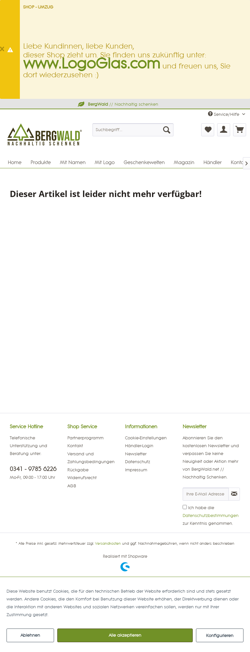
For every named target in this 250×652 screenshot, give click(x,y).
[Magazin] (184, 162)
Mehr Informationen (70, 615)
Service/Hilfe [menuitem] (224, 114)
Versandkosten (108, 544)
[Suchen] (167, 129)
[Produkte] (40, 162)
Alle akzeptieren (125, 635)
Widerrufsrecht (82, 478)
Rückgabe (78, 470)
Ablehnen (30, 635)
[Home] (14, 162)
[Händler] (212, 162)
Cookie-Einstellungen (146, 438)
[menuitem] (133, 129)
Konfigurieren (219, 635)
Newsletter (135, 454)
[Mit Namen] (72, 162)
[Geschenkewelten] (144, 162)
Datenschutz (137, 462)
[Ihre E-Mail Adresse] (206, 494)
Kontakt (75, 446)
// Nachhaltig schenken (117, 104)
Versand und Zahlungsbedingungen (91, 458)
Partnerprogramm (85, 438)
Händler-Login (139, 446)
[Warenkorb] (239, 129)
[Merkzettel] (207, 129)
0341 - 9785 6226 (33, 469)
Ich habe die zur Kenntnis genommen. (211, 516)
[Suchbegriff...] (133, 129)
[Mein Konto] (223, 129)
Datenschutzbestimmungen (211, 515)
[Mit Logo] (104, 162)
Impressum (136, 470)
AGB (71, 486)
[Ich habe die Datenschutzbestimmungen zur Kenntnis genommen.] (185, 507)
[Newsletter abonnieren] (234, 494)
